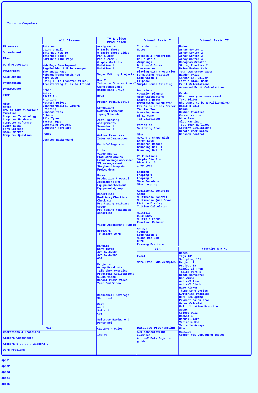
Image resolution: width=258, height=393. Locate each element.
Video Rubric (107, 154)
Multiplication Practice (198, 306)
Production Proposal (113, 178)
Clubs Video (106, 277)
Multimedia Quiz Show (154, 200)
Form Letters (13, 129)
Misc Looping (147, 184)
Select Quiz (188, 313)
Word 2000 (50, 78)
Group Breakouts (110, 267)
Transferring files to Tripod (66, 84)
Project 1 (186, 262)
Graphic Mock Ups (109, 62)
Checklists (104, 200)
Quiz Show (144, 216)
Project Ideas (106, 169)
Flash (7, 58)
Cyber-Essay (12, 126)
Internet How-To (55, 53)
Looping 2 (144, 178)
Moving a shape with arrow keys (153, 139)
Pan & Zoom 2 (107, 59)
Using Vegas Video (109, 86)
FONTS (47, 134)
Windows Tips (53, 112)
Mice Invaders (148, 181)
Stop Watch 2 (147, 235)
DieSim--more (189, 319)
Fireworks (10, 46)
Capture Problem (110, 328)
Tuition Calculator (152, 206)
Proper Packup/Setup (113, 102)
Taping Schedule (108, 114)
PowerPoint (11, 71)
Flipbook (144, 81)
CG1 (99, 313)
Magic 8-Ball (189, 106)
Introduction (147, 46)
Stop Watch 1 (147, 78)
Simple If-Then (191, 269)
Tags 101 (186, 256)
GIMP (6, 94)
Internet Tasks (54, 56)
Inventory (144, 165)
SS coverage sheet (109, 163)
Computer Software (17, 122)
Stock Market (13, 132)
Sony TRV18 (105, 249)
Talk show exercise (112, 270)
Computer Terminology (20, 116)
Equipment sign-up (110, 188)
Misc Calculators (150, 97)
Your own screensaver (196, 71)
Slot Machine (189, 121)
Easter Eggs (52, 121)
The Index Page (55, 71)
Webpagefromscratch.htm (61, 75)
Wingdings (144, 62)
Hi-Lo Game (145, 115)
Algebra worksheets (18, 338)
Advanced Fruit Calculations (202, 87)
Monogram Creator (192, 62)
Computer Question (17, 135)
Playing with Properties (156, 71)
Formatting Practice (153, 75)
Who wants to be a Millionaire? (204, 102)
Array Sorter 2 (191, 53)
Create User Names (193, 131)
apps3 (5, 372)
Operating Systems (57, 125)
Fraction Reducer (150, 222)
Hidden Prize (189, 75)
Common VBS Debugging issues (202, 335)
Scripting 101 (190, 259)
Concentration (190, 115)
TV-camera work (109, 234)
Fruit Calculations (194, 84)
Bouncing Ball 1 (149, 147)
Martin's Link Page (58, 59)
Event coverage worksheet (115, 160)
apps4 (5, 378)
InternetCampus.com (112, 138)
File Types (51, 118)
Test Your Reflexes (194, 125)
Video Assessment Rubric (116, 225)
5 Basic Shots (108, 49)
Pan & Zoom (105, 56)
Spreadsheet (12, 52)
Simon (183, 109)
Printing (49, 99)
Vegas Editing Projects (115, 74)
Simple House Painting (154, 84)
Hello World (146, 59)
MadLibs (185, 331)
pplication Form (109, 181)
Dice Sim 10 (146, 162)
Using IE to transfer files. (65, 81)
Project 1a (187, 265)
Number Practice (191, 112)
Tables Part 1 (190, 272)
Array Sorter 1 (191, 49)
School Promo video (112, 280)
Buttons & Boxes (149, 65)
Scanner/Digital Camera (61, 106)
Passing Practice (150, 244)
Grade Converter (191, 275)
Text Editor (188, 99)
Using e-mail (53, 49)
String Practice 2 (193, 65)
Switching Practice (194, 294)
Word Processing (15, 64)
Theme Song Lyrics (193, 291)
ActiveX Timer (190, 281)
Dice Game (186, 118)
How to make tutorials (20, 110)
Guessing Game (148, 112)
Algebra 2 (40, 344)
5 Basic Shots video (113, 53)
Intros (102, 334)
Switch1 (103, 310)
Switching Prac (149, 128)
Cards (183, 93)
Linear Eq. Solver (193, 78)
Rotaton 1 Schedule (110, 111)
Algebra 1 (10, 344)
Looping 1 (144, 175)
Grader (171, 106)
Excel (141, 256)
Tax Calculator (149, 119)
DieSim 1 (186, 316)
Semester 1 (105, 126)
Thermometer (146, 68)
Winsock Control (191, 134)
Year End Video (109, 283)
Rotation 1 (105, 65)
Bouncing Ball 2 (149, 150)
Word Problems (14, 350)
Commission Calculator (154, 103)
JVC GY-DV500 (107, 252)
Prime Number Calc (193, 68)
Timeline (9, 113)
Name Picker (188, 287)
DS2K (140, 241)
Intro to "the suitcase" (116, 83)
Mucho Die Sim (148, 238)
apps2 (5, 366)
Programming (12, 83)
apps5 (5, 384)
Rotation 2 (105, 68)
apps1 (5, 360)
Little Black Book (193, 81)
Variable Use (189, 322)
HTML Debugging (191, 297)
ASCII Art (50, 96)
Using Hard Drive (110, 90)
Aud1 (100, 307)
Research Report (149, 144)
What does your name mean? (200, 96)
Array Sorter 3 (191, 56)
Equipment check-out (111, 185)
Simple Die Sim (149, 159)
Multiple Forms (149, 219)
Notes (7, 107)
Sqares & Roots (149, 100)
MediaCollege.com (110, 144)
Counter (143, 231)
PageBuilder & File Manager (64, 68)
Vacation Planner (150, 93)
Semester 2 (105, 129)
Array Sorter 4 (191, 59)
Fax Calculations (150, 106)
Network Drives (54, 102)
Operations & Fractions (21, 332)
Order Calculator (192, 303)
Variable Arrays (191, 325)
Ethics (48, 115)
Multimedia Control (152, 197)
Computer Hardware (17, 119)
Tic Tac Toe (146, 109)
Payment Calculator (194, 300)
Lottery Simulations (195, 128)
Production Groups (110, 157)
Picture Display (149, 203)
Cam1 (100, 304)
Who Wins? (186, 278)
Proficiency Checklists (112, 197)
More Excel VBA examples (156, 262)
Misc (182, 328)
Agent (141, 194)
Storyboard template (111, 166)
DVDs (100, 96)
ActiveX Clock (190, 284)
